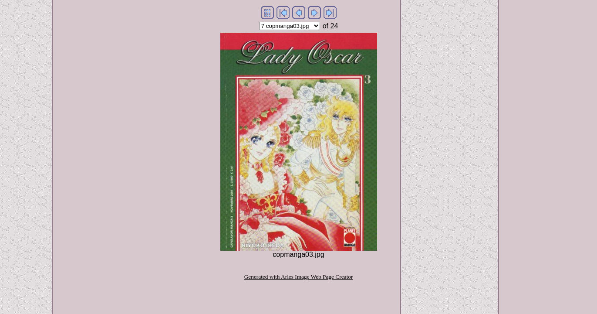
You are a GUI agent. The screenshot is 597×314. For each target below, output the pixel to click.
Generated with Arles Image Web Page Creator (298, 276)
